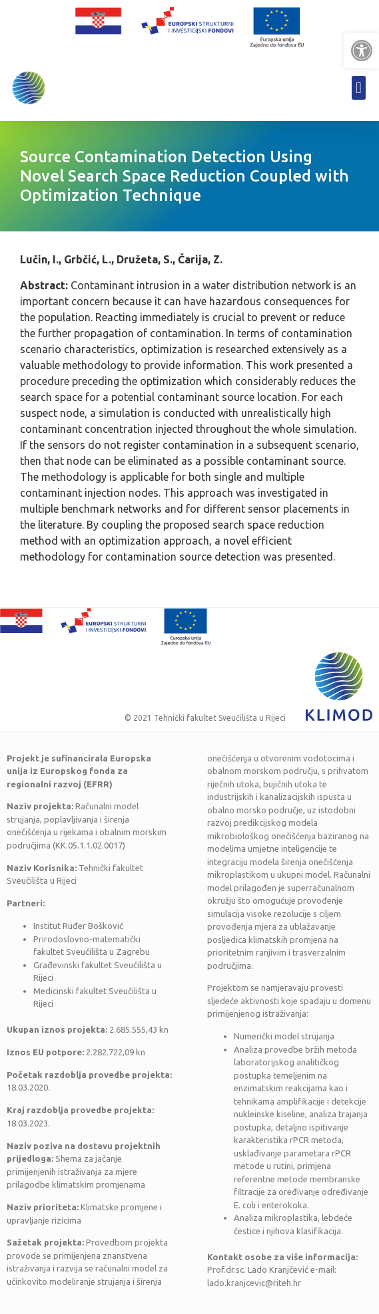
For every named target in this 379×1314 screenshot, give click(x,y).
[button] (361, 50)
